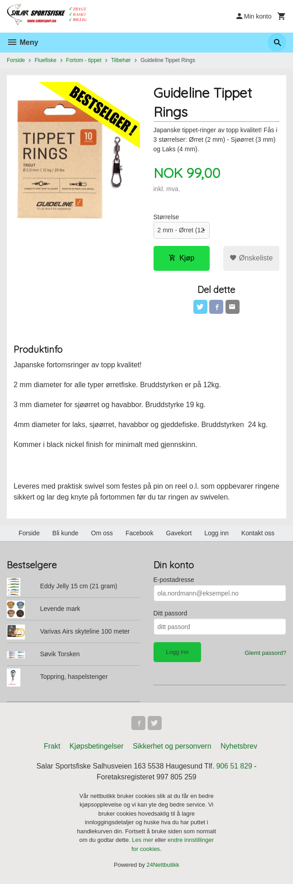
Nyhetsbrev (239, 747)
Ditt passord (170, 613)
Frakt (52, 747)
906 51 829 (235, 767)
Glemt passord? (265, 653)
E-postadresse (174, 580)
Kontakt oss (257, 533)
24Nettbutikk (163, 866)
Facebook (139, 533)
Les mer (143, 841)
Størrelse (166, 217)
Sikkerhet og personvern (172, 747)
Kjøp (181, 258)
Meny (22, 42)
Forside (16, 60)
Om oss (102, 533)
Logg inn (216, 533)
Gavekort (179, 533)
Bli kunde (66, 533)
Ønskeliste (251, 258)
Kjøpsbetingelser (97, 747)
